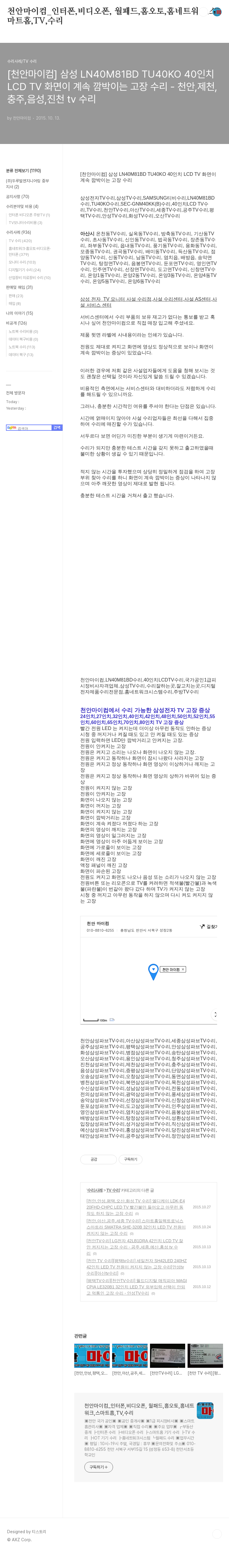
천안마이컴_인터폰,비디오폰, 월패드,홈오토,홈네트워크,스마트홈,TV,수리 (112, 11)
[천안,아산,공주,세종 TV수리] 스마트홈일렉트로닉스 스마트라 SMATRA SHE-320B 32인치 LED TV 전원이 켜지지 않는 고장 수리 (135, 1227)
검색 (203, 11)
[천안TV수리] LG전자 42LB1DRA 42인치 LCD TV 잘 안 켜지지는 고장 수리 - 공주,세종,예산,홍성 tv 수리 (134, 1247)
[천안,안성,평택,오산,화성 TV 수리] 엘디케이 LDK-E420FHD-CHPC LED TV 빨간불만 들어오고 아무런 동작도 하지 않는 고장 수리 (135, 1207)
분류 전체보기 (23, 170)
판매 (16, 296)
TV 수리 (113, 1190)
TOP (217, 1534)
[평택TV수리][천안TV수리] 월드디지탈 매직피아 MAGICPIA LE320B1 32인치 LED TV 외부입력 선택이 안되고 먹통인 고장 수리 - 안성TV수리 (136, 1286)
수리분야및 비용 (22, 206)
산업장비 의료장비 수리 (30, 277)
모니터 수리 (22, 262)
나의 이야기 (19, 313)
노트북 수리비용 (23, 331)
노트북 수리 (22, 347)
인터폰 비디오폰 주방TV (29, 215)
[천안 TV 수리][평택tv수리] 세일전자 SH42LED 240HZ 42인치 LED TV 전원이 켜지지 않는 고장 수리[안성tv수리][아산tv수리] (136, 1267)
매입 (15, 303)
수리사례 (95, 1190)
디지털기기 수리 (25, 270)
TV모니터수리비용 (25, 222)
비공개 (16, 323)
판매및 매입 (19, 287)
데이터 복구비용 (23, 339)
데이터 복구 (21, 355)
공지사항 (17, 196)
